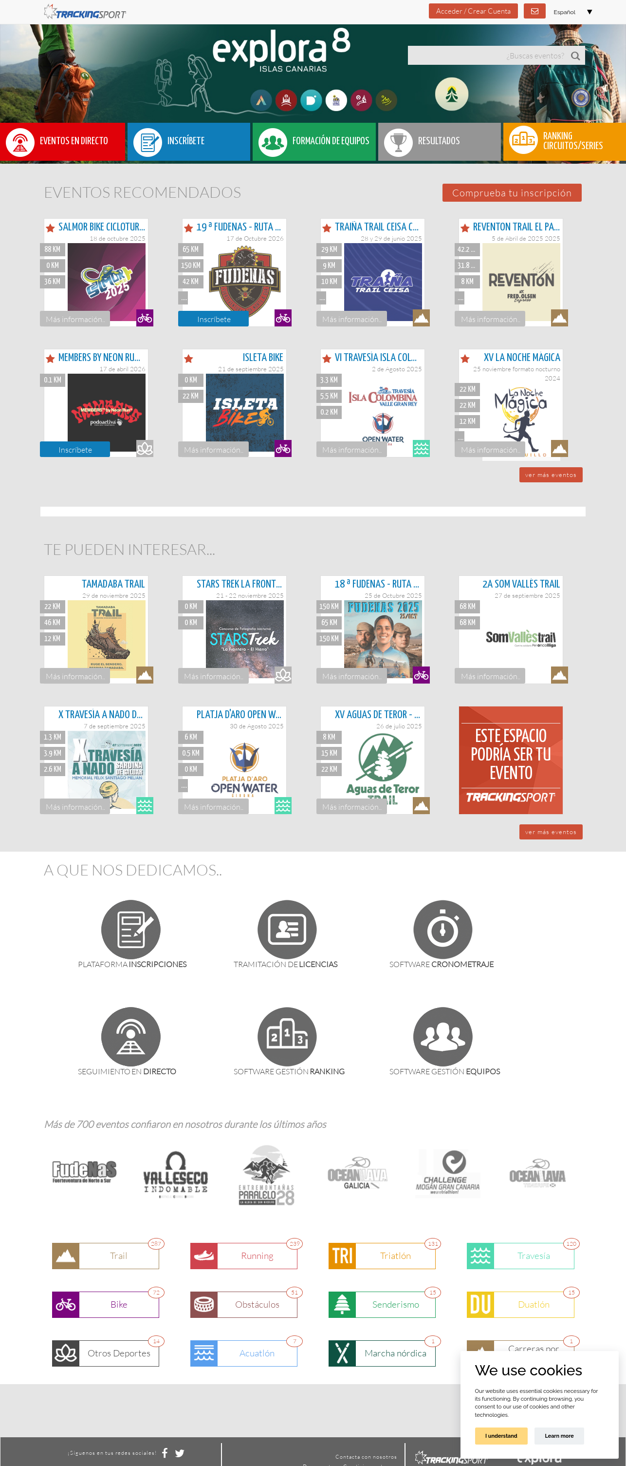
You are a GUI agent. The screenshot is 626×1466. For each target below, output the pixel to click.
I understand (501, 1436)
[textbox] (487, 55)
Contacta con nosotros (366, 1456)
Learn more (559, 1436)
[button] (512, 193)
